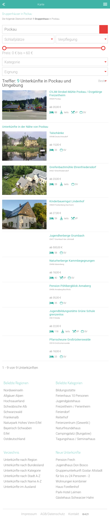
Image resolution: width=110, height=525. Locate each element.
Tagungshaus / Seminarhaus (75, 442)
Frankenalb (11, 420)
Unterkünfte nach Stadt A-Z (22, 479)
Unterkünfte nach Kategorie (22, 473)
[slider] (4, 48)
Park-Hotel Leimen (68, 495)
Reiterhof (62, 420)
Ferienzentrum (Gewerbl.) (73, 426)
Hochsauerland (14, 404)
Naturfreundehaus (68, 431)
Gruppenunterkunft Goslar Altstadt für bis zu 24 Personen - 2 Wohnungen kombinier (79, 479)
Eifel (6, 436)
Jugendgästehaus (68, 404)
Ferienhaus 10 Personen (72, 399)
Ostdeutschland (14, 442)
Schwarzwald (13, 415)
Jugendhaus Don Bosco (72, 468)
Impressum (29, 517)
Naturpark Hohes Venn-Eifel (22, 426)
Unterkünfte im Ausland (20, 490)
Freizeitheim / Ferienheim (73, 409)
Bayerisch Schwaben (18, 431)
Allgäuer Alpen (13, 399)
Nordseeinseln (13, 393)
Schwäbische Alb (15, 409)
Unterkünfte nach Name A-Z (23, 484)
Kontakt (73, 517)
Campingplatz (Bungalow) (73, 436)
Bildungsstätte (65, 393)
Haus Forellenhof (67, 490)
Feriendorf (62, 415)
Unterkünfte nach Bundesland (24, 468)
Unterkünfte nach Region (20, 463)
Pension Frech (65, 463)
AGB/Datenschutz (52, 517)
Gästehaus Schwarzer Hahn (75, 501)
